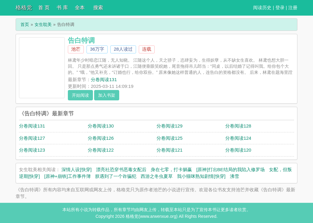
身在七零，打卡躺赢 (171, 169)
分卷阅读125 (169, 138)
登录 (280, 7)
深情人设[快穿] (76, 169)
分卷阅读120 (238, 150)
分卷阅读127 (32, 138)
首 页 (43, 7)
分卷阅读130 (101, 125)
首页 (24, 24)
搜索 (98, 7)
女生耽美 (43, 24)
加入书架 (106, 95)
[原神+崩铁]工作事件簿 (67, 176)
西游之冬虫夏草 (157, 176)
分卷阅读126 (101, 138)
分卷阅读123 (32, 150)
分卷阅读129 (169, 125)
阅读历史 (262, 7)
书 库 (62, 7)
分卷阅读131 (104, 79)
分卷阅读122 (101, 150)
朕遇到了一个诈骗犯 (115, 176)
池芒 (75, 49)
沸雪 (234, 176)
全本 (80, 7)
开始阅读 (80, 95)
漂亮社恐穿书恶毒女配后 (121, 169)
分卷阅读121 (169, 150)
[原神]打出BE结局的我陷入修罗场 (230, 169)
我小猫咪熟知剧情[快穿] (201, 176)
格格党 (24, 8)
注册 (292, 7)
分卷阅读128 (238, 125)
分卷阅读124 (238, 138)
